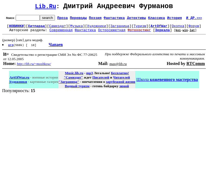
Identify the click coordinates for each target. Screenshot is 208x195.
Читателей (121, 81)
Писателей (100, 81)
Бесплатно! (120, 76)
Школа (167, 82)
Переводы (78, 19)
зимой (124, 89)
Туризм (140, 28)
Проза (62, 19)
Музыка (76, 28)
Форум (193, 28)
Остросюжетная (111, 33)
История (174, 19)
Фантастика (114, 19)
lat (192, 33)
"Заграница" (68, 85)
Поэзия (95, 19)
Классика (156, 19)
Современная (61, 33)
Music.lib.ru (74, 76)
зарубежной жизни (120, 85)
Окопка (178, 28)
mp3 (89, 76)
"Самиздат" (73, 81)
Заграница (119, 28)
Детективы (136, 19)
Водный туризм (77, 89)
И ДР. (194, 19)
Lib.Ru (45, 7)
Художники (96, 28)
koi (178, 33)
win (185, 33)
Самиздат (57, 28)
